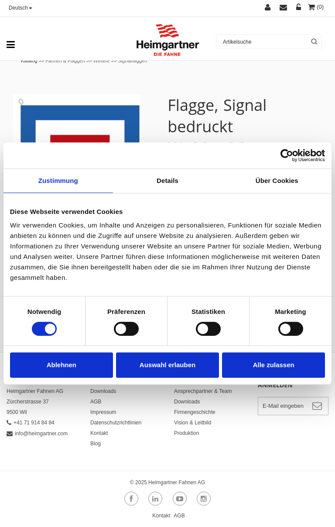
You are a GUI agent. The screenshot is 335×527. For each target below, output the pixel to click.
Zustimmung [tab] (58, 180)
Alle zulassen (273, 365)
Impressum (103, 412)
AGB (95, 402)
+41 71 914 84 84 (31, 423)
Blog (95, 444)
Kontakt (99, 433)
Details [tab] (167, 180)
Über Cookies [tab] (277, 180)
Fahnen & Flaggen (65, 60)
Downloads (103, 391)
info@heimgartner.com (37, 434)
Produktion (186, 433)
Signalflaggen (132, 60)
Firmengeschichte (194, 412)
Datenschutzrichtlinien (115, 423)
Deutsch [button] (20, 8)
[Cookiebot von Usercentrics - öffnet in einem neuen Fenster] (287, 155)
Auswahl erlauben (167, 365)
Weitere (101, 60)
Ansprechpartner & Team (203, 391)
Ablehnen (61, 365)
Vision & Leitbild (192, 423)
